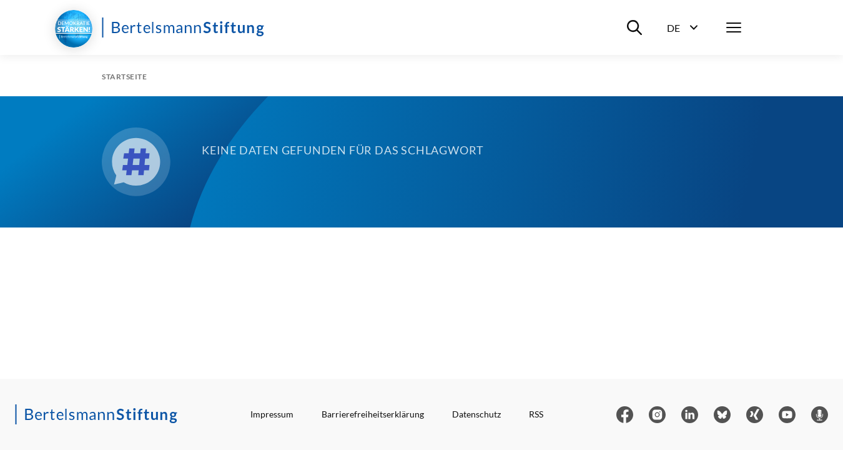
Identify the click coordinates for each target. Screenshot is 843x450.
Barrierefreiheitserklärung (373, 414)
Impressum (271, 414)
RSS (536, 414)
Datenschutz (476, 414)
